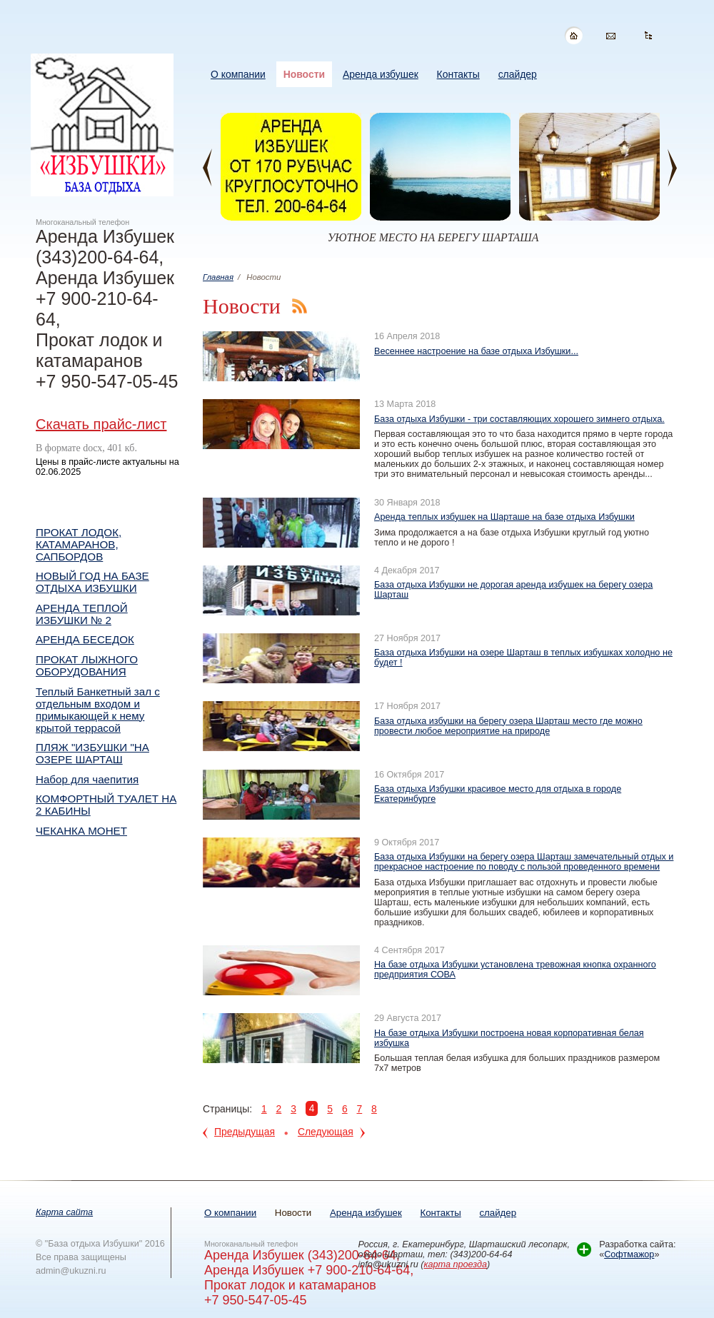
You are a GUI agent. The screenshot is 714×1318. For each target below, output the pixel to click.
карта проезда (456, 1264)
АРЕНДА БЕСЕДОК (85, 639)
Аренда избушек (366, 1212)
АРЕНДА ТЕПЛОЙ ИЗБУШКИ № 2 (82, 614)
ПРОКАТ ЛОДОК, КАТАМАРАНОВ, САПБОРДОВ (78, 544)
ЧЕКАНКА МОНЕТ (81, 831)
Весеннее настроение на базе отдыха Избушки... (476, 351)
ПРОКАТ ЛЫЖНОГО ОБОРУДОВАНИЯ (87, 665)
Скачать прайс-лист (101, 424)
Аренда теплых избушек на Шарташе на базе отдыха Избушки (504, 517)
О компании (230, 1212)
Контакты (440, 1212)
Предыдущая (244, 1131)
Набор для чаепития (87, 779)
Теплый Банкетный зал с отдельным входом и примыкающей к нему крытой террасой (98, 709)
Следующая (325, 1131)
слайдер (497, 1212)
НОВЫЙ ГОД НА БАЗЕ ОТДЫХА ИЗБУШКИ (92, 582)
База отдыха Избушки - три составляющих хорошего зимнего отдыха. (519, 419)
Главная (218, 277)
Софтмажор (629, 1254)
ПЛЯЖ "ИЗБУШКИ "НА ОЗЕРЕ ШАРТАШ (92, 753)
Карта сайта (64, 1212)
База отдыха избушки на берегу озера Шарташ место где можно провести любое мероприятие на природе (508, 726)
